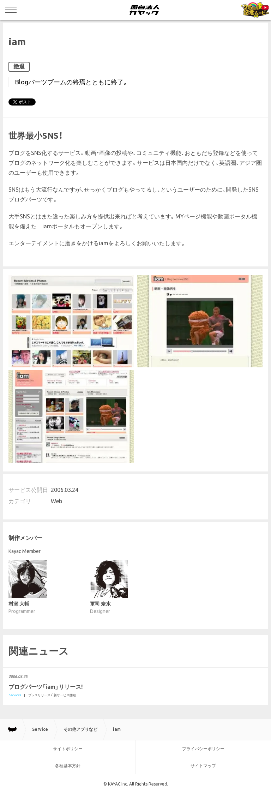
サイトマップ (203, 765)
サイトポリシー (68, 748)
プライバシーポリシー (203, 748)
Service (40, 729)
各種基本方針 (67, 765)
